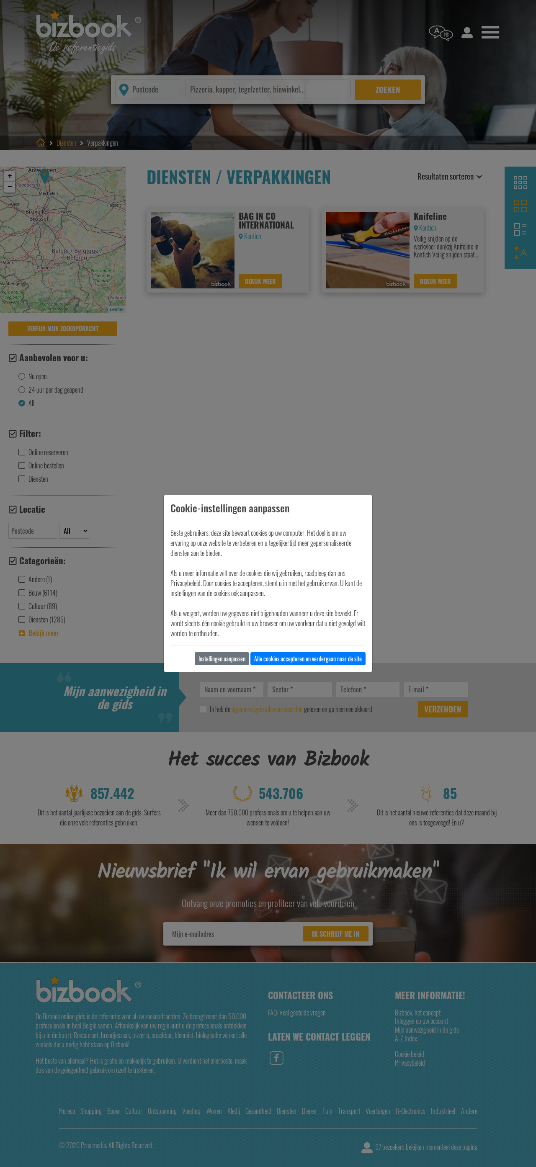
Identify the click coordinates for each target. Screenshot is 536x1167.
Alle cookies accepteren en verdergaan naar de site (308, 658)
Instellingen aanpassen (221, 658)
